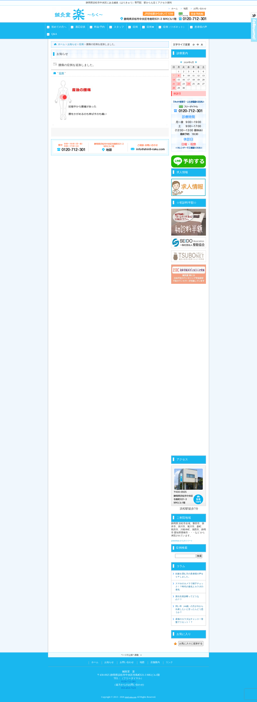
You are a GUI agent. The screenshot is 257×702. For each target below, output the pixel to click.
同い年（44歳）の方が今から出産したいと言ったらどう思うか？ (189, 609)
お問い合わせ (199, 8)
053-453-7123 (128, 687)
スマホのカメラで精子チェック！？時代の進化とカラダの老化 (189, 586)
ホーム (174, 8)
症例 (61, 73)
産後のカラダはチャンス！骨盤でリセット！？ (189, 620)
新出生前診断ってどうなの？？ (187, 598)
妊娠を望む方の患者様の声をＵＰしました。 (189, 575)
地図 (185, 8)
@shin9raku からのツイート (182, 541)
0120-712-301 (128, 681)
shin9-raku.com (130, 697)
